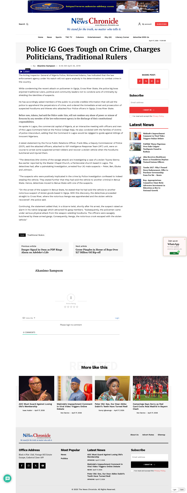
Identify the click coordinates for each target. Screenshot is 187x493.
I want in (149, 110)
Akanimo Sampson (46, 66)
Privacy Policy (158, 116)
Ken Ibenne (65, 413)
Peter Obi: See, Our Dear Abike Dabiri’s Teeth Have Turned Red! (111, 405)
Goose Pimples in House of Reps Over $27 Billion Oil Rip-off (97, 251)
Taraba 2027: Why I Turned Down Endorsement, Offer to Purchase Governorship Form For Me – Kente (155, 171)
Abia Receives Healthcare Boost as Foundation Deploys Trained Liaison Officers (155, 159)
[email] (148, 102)
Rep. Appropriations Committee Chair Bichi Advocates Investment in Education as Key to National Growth (154, 185)
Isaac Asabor (27, 410)
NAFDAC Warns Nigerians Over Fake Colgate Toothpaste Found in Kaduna (154, 148)
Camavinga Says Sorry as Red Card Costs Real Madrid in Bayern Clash (150, 406)
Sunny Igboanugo (105, 410)
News (89, 470)
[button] (24, 24)
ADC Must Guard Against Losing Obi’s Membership (35, 405)
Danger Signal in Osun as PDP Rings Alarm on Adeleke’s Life (41, 251)
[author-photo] (20, 410)
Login (117, 318)
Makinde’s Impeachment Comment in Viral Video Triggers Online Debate (154, 136)
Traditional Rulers (35, 235)
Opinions (91, 460)
